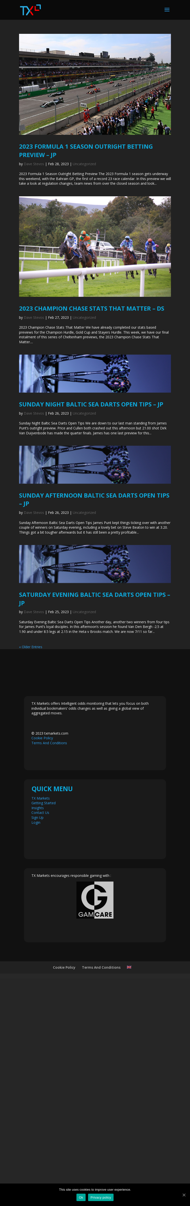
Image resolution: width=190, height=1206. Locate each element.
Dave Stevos (34, 163)
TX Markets (40, 1025)
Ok (81, 1197)
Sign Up (37, 1045)
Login (35, 1049)
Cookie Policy (42, 965)
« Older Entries (30, 874)
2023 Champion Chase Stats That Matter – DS (91, 308)
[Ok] (183, 1194)
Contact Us (40, 1040)
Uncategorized (84, 163)
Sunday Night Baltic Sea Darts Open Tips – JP (91, 404)
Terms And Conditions (49, 970)
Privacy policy (101, 1197)
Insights (37, 1035)
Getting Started (43, 1030)
